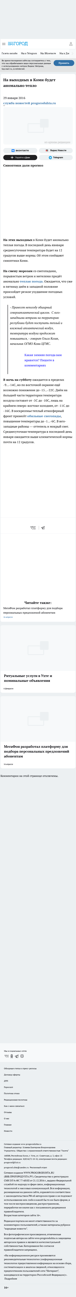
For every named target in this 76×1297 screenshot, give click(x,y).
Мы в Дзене (65, 53)
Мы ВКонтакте (48, 53)
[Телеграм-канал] (56, 157)
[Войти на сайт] (70, 44)
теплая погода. (31, 281)
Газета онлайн (10, 53)
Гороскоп (8, 1087)
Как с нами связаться (14, 1106)
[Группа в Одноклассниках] (11, 1056)
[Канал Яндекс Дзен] (20, 157)
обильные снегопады (44, 416)
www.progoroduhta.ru (31, 1144)
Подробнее (10, 1278)
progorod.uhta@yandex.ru (16, 1167)
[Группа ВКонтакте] (20, 150)
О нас (6, 1118)
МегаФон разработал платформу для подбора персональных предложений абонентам (38, 612)
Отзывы (8, 1112)
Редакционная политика (15, 1099)
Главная (7, 1124)
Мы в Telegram (29, 53)
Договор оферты (12, 1074)
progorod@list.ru (12, 1162)
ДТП (6, 1081)
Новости (8, 1131)
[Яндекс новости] (56, 150)
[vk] (33, 527)
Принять (64, 63)
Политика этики (11, 1093)
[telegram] (44, 527)
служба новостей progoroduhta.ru (29, 103)
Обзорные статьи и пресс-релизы (20, 1068)
